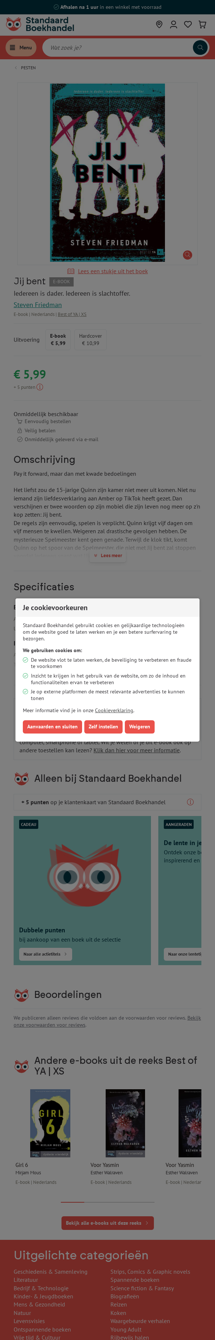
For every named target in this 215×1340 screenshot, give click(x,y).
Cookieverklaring (114, 710)
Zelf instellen (103, 726)
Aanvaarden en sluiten (52, 726)
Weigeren (139, 726)
